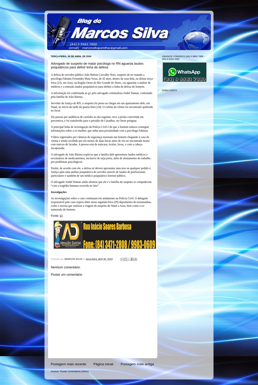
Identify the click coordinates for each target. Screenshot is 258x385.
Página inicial (103, 364)
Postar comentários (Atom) (74, 371)
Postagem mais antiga (137, 364)
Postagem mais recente (68, 364)
